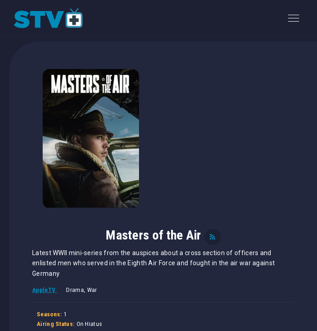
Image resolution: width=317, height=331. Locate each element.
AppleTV (44, 289)
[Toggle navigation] (293, 18)
